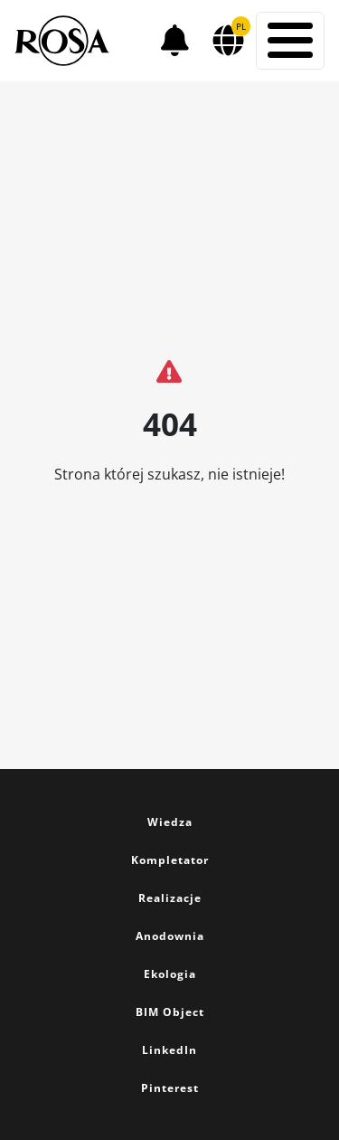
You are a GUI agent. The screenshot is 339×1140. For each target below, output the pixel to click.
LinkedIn (169, 1050)
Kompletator (170, 860)
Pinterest (170, 1088)
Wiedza (170, 822)
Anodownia (170, 936)
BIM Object (170, 1012)
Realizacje (170, 898)
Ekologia (170, 974)
